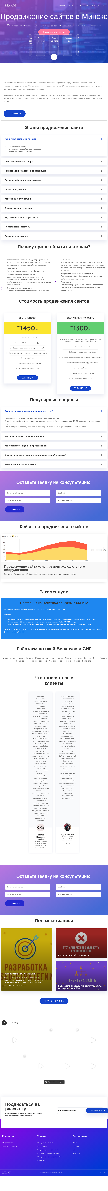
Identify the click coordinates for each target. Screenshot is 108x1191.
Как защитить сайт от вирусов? (74, 955)
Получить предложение (54, 32)
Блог (86, 5)
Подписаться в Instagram (54, 1082)
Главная (62, 5)
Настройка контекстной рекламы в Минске (54, 603)
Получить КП (80, 388)
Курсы (78, 5)
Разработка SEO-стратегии (20, 973)
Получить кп (27, 378)
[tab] (54, 100)
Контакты (95, 5)
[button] (26, 772)
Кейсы (70, 5)
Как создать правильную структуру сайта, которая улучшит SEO (80, 987)
